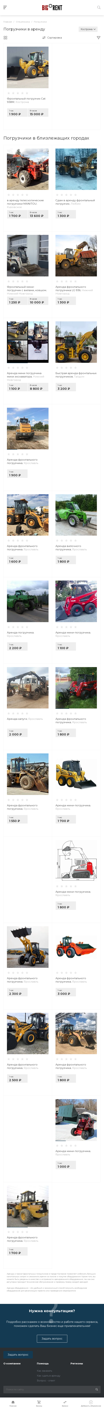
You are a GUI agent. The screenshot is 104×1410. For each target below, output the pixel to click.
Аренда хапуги (25, 718)
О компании (12, 1363)
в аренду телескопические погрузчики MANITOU (25, 204)
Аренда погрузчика (20, 634)
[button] (12, 449)
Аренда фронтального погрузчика (22, 461)
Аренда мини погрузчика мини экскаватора (25, 377)
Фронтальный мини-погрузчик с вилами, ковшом (27, 290)
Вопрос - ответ (46, 1380)
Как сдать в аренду (48, 1375)
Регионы (77, 1363)
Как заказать (44, 1370)
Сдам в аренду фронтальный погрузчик (75, 202)
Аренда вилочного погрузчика (71, 547)
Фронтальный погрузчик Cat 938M (26, 100)
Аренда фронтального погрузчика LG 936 (74, 290)
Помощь (43, 1363)
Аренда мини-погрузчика (73, 634)
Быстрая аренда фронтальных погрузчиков (76, 375)
